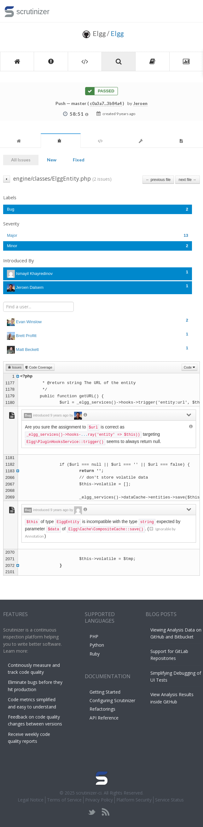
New (51, 159)
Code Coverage (39, 367)
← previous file (158, 180)
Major (97, 235)
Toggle (190, 11)
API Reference (104, 718)
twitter (92, 812)
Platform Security (134, 800)
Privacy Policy (99, 800)
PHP (94, 636)
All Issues (21, 159)
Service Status (169, 800)
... (84, 435)
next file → (187, 180)
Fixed (78, 159)
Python (97, 645)
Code (189, 367)
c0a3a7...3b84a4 (106, 103)
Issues (14, 367)
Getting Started (105, 692)
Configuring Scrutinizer (112, 700)
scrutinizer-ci (89, 793)
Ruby (95, 654)
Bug (97, 209)
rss (105, 812)
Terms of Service (64, 800)
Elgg (117, 33)
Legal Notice (31, 800)
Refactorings (102, 709)
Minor (97, 245)
